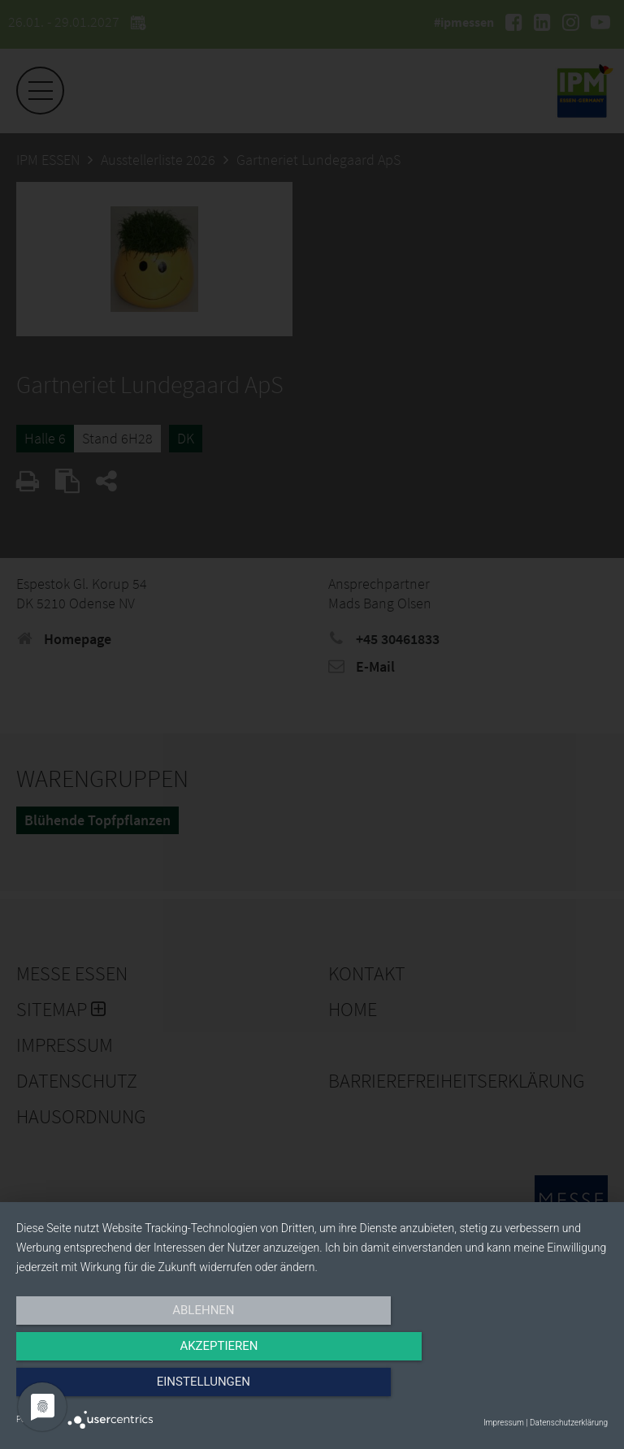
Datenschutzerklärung (569, 1422)
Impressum (503, 1422)
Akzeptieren (312, 1389)
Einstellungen (519, 1389)
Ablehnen (105, 1389)
